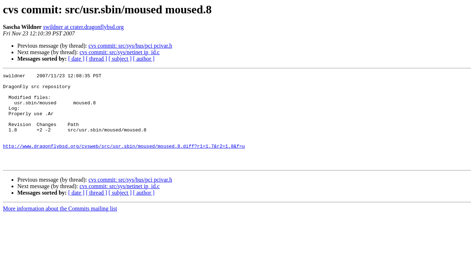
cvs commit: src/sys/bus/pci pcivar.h (130, 46)
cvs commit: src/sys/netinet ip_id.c (119, 52)
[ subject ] (120, 59)
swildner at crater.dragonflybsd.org (83, 27)
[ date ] (76, 59)
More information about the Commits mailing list (60, 227)
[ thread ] (96, 59)
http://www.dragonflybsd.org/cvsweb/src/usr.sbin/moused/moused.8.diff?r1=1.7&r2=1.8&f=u (124, 161)
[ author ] (144, 59)
